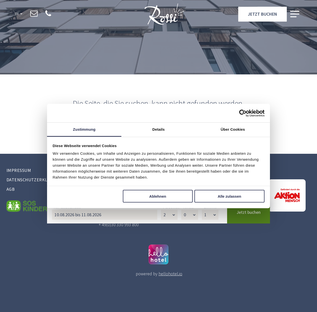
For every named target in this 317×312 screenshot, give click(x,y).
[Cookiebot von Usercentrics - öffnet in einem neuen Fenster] (242, 113)
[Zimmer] (210, 303)
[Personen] (169, 303)
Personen (171, 295)
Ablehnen (157, 196)
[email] (33, 15)
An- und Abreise (67, 295)
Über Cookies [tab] (233, 129)
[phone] (48, 15)
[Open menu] (294, 15)
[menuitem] (44, 171)
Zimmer (210, 295)
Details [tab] (158, 129)
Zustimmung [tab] (84, 129)
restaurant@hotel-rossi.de (123, 210)
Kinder (188, 295)
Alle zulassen (229, 196)
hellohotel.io (170, 274)
